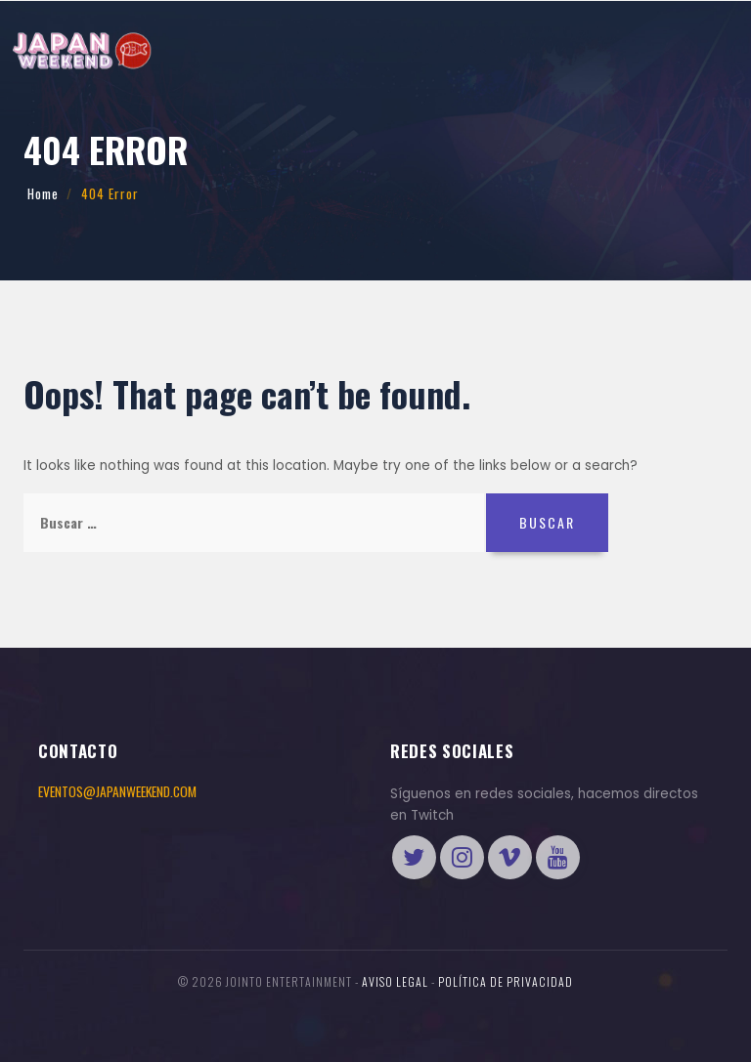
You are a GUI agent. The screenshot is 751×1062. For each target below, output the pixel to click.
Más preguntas (427, 103)
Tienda (682, 102)
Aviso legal (395, 981)
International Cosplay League (280, 103)
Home (43, 193)
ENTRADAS (555, 102)
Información (142, 103)
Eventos (60, 103)
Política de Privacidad (505, 981)
